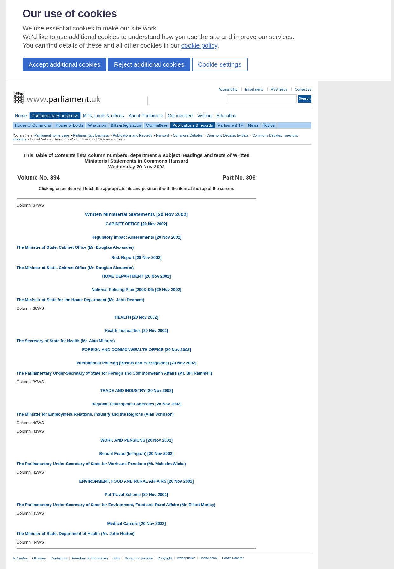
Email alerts (254, 89)
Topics (269, 125)
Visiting (204, 115)
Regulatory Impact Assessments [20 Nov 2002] (136, 237)
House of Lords (69, 125)
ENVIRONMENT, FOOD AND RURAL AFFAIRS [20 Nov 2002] (136, 481)
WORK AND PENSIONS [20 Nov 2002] (136, 440)
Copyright (164, 558)
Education (226, 115)
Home (21, 115)
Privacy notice (186, 557)
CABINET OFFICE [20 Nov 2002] (136, 223)
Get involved (180, 115)
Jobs (116, 558)
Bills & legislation (126, 125)
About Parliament (146, 115)
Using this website (139, 558)
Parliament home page (51, 135)
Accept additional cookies (64, 64)
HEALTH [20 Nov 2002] (136, 317)
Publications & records (193, 125)
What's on (97, 125)
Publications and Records (132, 135)
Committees (156, 125)
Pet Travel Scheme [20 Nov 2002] (136, 494)
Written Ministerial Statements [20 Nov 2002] (136, 214)
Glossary (39, 558)
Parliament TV (230, 125)
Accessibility (228, 89)
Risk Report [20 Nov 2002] (137, 257)
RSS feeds (279, 89)
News (253, 125)
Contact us (303, 89)
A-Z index (20, 558)
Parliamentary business (55, 115)
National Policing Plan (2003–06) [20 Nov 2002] (136, 289)
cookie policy (199, 45)
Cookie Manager (233, 557)
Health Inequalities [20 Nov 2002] (136, 330)
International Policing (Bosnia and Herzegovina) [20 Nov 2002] (136, 363)
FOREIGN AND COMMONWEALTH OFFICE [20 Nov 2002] (136, 349)
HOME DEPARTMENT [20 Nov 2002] (136, 276)
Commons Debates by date (227, 135)
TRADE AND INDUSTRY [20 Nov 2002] (136, 390)
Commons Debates (187, 135)
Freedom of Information (90, 558)
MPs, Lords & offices (103, 115)
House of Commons (33, 125)
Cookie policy (208, 557)
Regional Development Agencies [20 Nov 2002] (137, 404)
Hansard (162, 135)
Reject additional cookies (149, 64)
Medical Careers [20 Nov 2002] (136, 523)
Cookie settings (219, 64)
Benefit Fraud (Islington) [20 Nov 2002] (136, 453)
